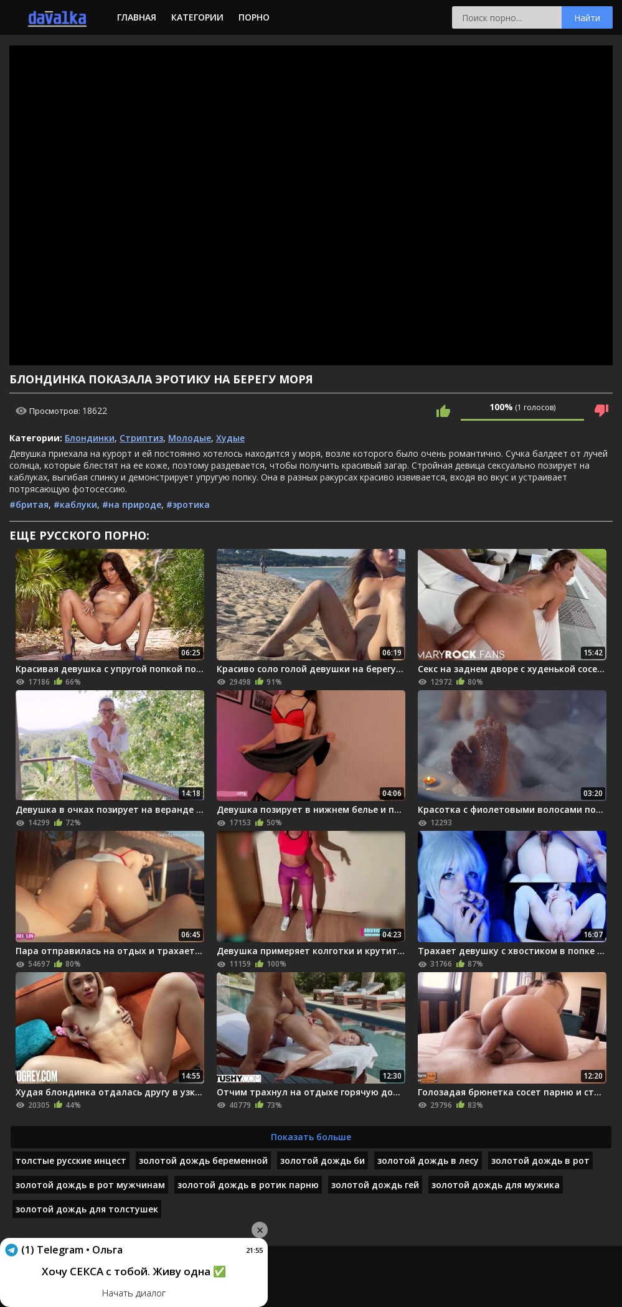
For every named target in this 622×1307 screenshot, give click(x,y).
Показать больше (311, 1137)
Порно (254, 17)
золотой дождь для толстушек (87, 1209)
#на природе (131, 504)
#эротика (188, 504)
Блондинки (90, 438)
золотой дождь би (322, 1160)
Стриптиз (141, 438)
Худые (230, 438)
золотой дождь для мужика (495, 1185)
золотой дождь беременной (203, 1160)
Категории (197, 17)
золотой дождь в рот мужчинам (90, 1185)
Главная (136, 17)
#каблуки (75, 504)
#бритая (29, 504)
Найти (587, 18)
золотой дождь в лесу (428, 1160)
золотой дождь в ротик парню (248, 1185)
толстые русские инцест (71, 1160)
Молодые (189, 438)
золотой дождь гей (375, 1185)
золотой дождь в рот (540, 1160)
